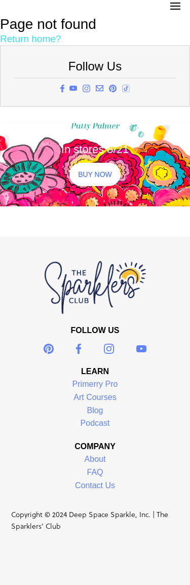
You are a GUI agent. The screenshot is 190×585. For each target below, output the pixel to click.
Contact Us (95, 485)
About (95, 459)
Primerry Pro (95, 384)
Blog (95, 410)
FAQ (95, 472)
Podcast (95, 423)
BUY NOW (95, 174)
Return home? (30, 38)
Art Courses (94, 397)
